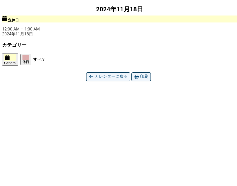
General (10, 59)
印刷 (141, 76)
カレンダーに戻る (108, 76)
